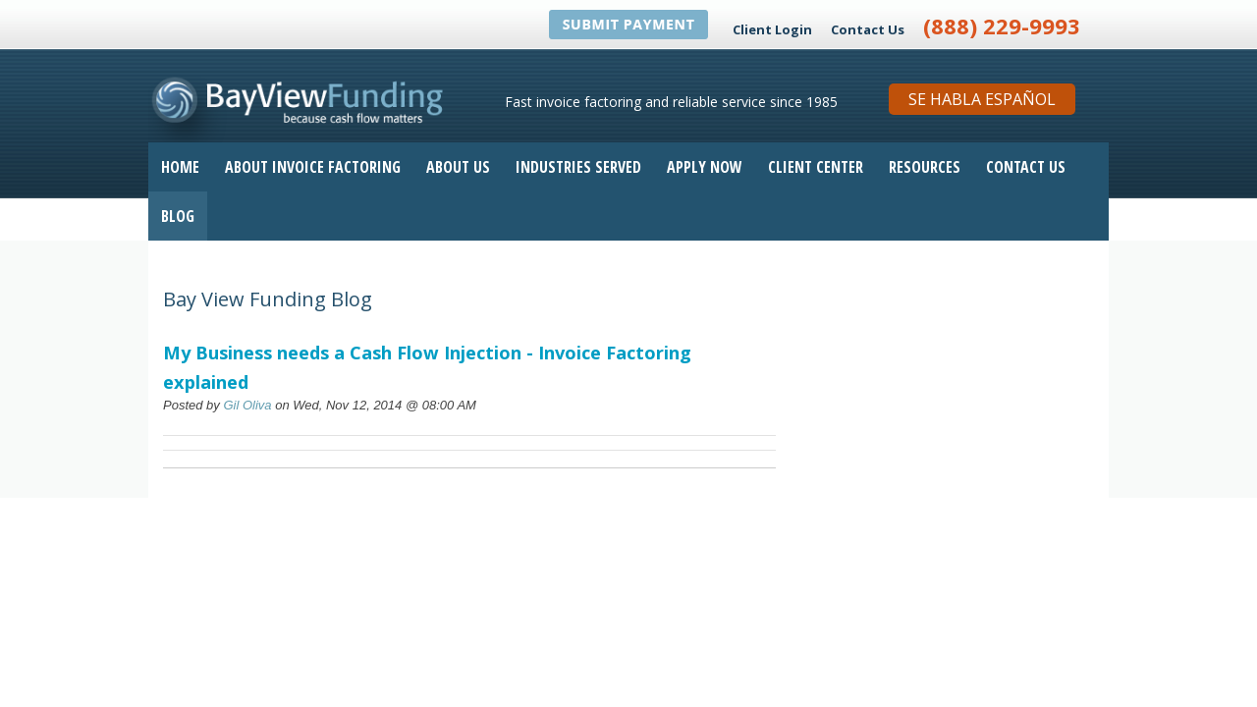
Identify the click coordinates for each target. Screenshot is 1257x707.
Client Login (772, 29)
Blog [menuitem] (177, 216)
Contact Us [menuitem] (1026, 167)
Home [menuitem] (180, 167)
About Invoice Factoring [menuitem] (313, 167)
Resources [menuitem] (924, 167)
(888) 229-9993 (1001, 25)
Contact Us (867, 29)
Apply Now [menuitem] (704, 167)
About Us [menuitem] (458, 167)
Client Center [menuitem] (815, 167)
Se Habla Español (982, 99)
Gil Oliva (247, 405)
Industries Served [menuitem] (578, 167)
